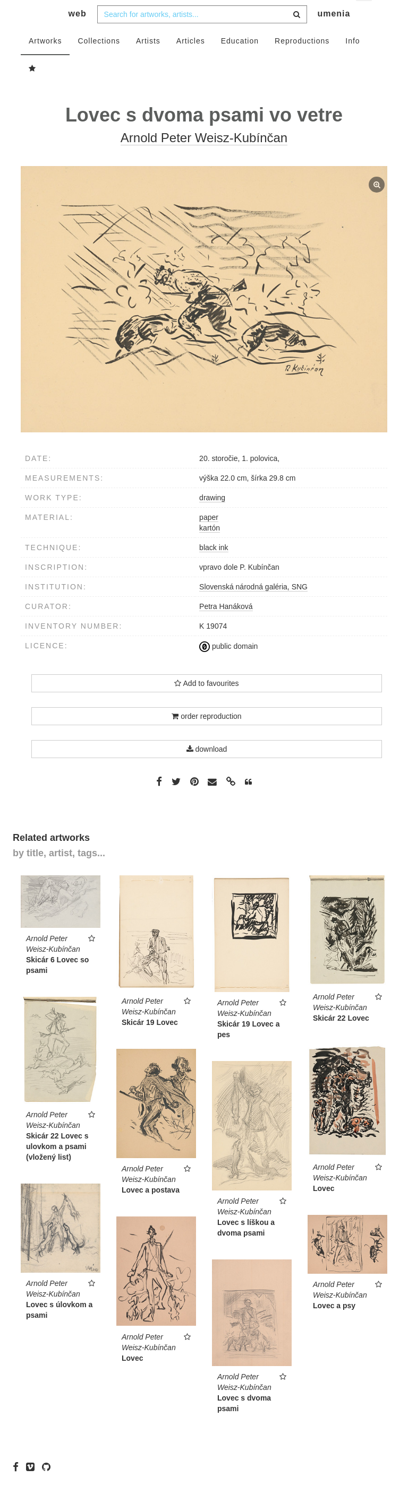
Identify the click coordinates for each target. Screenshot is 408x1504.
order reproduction (206, 737)
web (78, 34)
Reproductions (302, 62)
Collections (99, 62)
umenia (333, 34)
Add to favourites (206, 704)
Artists (148, 62)
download (206, 770)
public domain (228, 667)
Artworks (45, 62)
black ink (213, 568)
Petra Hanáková (225, 627)
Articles (190, 62)
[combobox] (202, 36)
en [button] (365, 16)
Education (240, 62)
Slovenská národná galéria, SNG (253, 608)
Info (352, 62)
